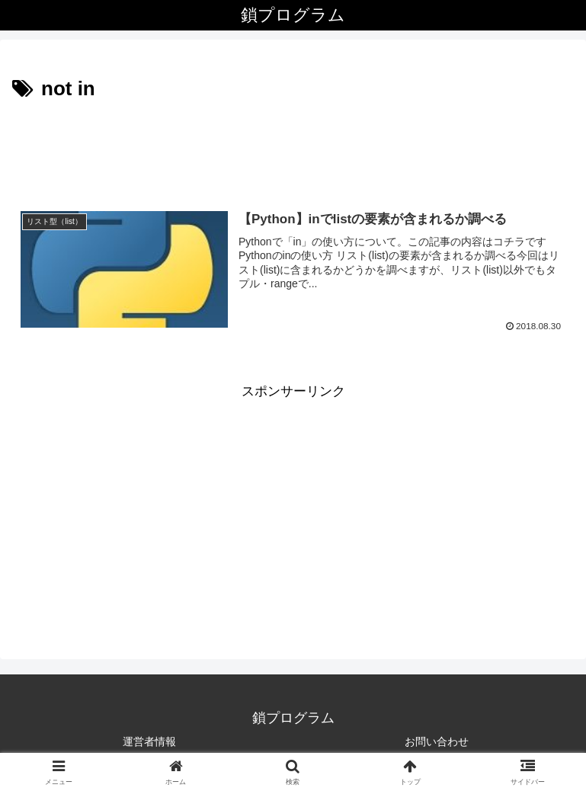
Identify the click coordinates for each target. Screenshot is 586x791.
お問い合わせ (437, 741)
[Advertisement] (293, 148)
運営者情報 (149, 741)
